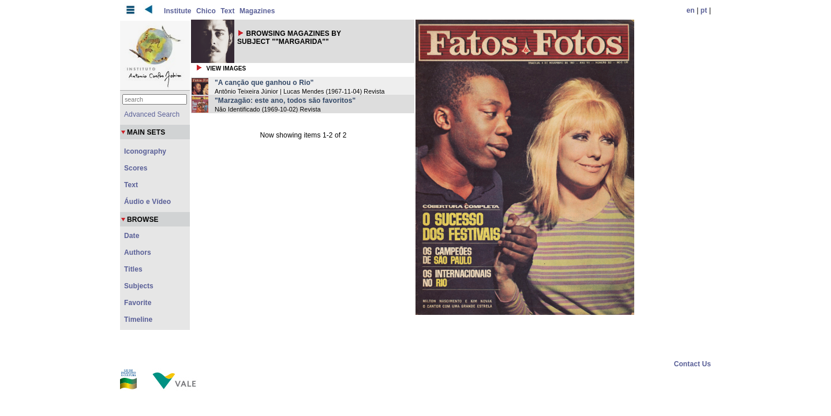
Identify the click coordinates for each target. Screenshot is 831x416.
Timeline (138, 319)
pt (704, 10)
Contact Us (692, 364)
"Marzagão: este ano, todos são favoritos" (285, 100)
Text (227, 11)
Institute (178, 11)
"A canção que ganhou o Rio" (264, 83)
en (691, 10)
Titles (133, 269)
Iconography (145, 151)
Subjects (139, 286)
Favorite (137, 303)
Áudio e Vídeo (147, 202)
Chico (206, 11)
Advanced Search (151, 114)
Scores (136, 168)
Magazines (257, 11)
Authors (137, 252)
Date (131, 236)
